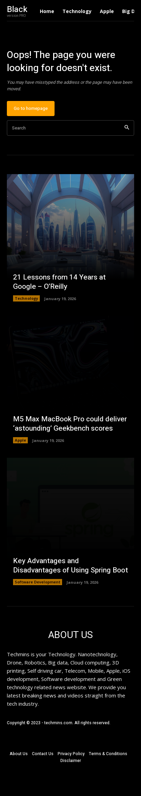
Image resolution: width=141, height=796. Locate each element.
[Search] (126, 128)
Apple (20, 440)
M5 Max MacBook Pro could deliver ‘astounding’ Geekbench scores (70, 424)
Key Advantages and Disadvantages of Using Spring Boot (70, 566)
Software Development (37, 581)
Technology (26, 298)
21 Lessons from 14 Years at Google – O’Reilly (59, 282)
